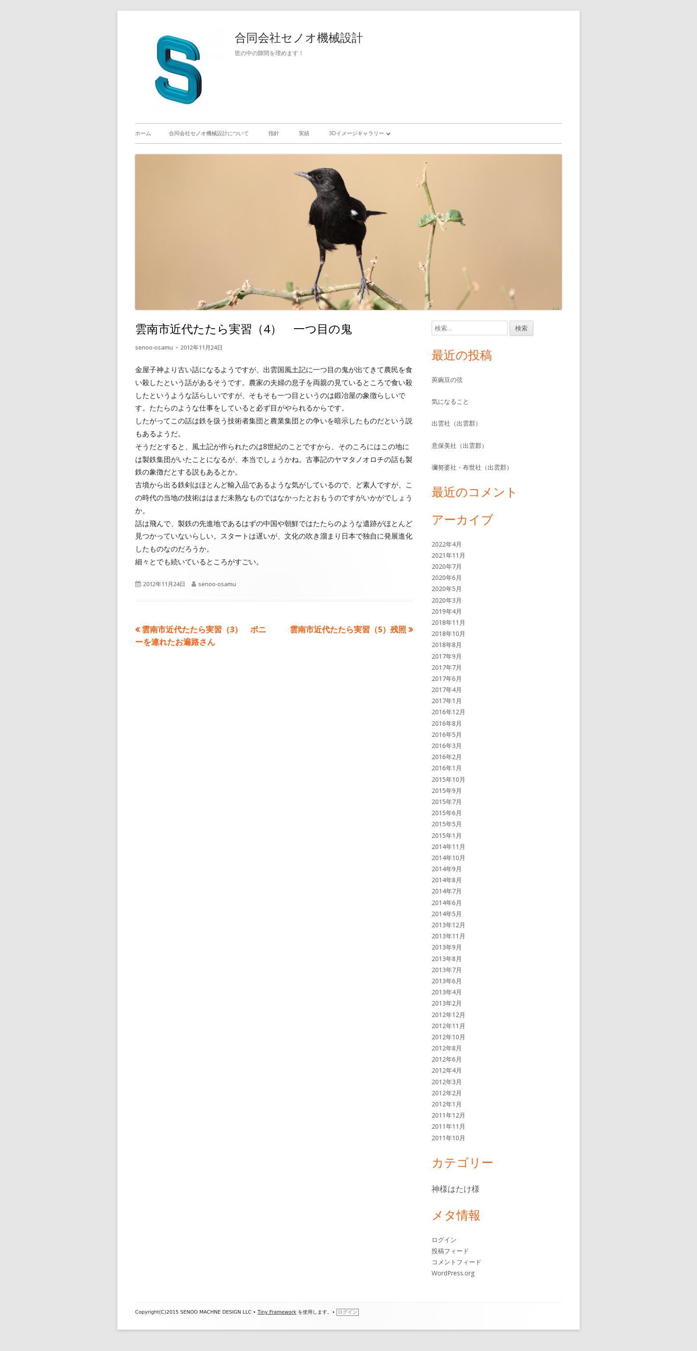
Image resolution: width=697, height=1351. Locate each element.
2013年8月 (447, 958)
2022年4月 (447, 544)
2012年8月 (447, 1048)
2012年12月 (448, 1014)
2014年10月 (448, 857)
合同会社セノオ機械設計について (209, 133)
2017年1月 (447, 700)
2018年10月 (448, 633)
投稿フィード (450, 1250)
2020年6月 (447, 577)
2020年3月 (447, 600)
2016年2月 (447, 756)
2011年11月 (448, 1126)
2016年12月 (448, 712)
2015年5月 (447, 824)
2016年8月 (447, 723)
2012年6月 (447, 1059)
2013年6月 (447, 981)
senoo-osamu (154, 347)
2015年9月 (447, 790)
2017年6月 (447, 678)
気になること (450, 401)
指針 (273, 133)
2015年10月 (448, 779)
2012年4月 (447, 1070)
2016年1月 (447, 768)
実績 (304, 133)
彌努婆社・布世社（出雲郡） (472, 467)
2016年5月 (447, 734)
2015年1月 (447, 835)
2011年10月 (448, 1138)
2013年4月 (447, 992)
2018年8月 (447, 644)
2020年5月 (447, 588)
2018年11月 (448, 622)
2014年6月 (447, 902)
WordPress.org (453, 1273)
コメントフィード (456, 1262)
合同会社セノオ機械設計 (299, 37)
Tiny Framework (276, 1312)
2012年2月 (447, 1093)
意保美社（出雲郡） (460, 445)
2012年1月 (447, 1104)
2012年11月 (448, 1025)
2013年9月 (447, 947)
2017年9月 (447, 656)
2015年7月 (447, 801)
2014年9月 (447, 868)
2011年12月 (448, 1115)
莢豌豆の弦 (447, 379)
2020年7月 (447, 566)
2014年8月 (447, 880)
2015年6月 (447, 812)
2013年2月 (447, 1003)
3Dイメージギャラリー (356, 133)
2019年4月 (447, 611)
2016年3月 (447, 745)
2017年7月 (447, 667)
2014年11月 (448, 846)
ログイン (444, 1239)
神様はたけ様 (456, 1188)
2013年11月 (448, 936)
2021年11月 (448, 555)
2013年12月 (448, 925)
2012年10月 (448, 1037)
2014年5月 (447, 913)
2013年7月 (447, 969)
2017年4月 (447, 689)
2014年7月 (447, 891)
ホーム (143, 133)
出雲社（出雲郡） (456, 423)
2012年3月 (447, 1082)
